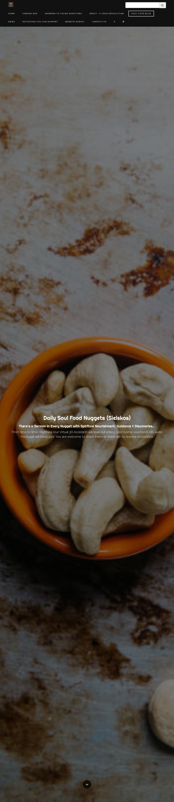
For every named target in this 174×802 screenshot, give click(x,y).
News (11, 22)
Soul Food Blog (141, 13)
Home (11, 13)
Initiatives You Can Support (40, 22)
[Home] (11, 4)
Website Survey (75, 22)
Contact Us (99, 22)
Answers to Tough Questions (63, 13)
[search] (142, 5)
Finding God (29, 13)
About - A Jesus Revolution (106, 13)
